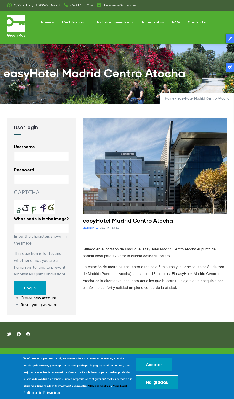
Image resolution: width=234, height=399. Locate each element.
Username (24, 146)
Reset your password (39, 305)
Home (47, 22)
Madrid (89, 228)
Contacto (197, 22)
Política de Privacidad (42, 393)
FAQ (176, 22)
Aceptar (154, 364)
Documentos (152, 22)
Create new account (38, 298)
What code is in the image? (41, 218)
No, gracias (157, 382)
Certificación (75, 22)
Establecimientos (115, 22)
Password (24, 169)
